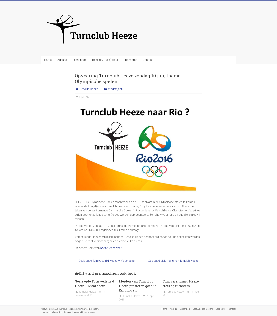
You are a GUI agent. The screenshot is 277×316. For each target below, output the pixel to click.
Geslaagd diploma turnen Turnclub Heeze (175, 260)
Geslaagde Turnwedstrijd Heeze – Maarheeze (105, 260)
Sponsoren (130, 60)
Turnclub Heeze (88, 89)
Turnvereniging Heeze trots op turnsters (181, 283)
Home (48, 60)
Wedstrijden (115, 89)
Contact (148, 60)
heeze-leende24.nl (111, 248)
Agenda (62, 60)
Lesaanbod (80, 60)
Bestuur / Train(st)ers (105, 60)
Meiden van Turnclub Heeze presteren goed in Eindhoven (138, 285)
